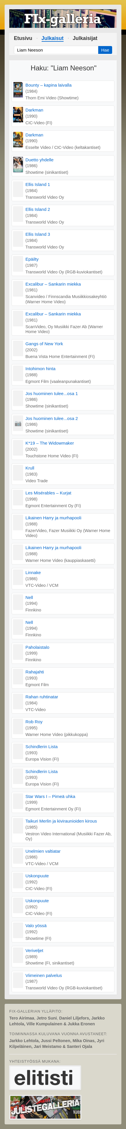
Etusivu (23, 38)
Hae (105, 50)
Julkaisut (53, 38)
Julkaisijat (85, 38)
